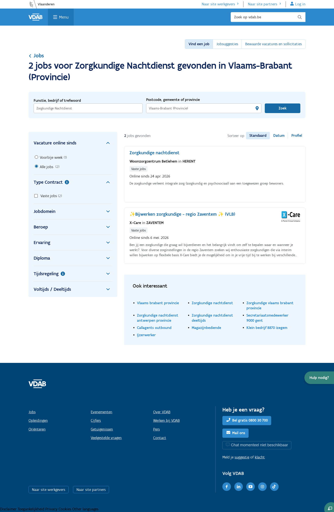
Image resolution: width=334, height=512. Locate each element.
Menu (64, 17)
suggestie (242, 457)
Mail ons (238, 433)
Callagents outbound (154, 327)
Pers (156, 429)
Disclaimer (9, 509)
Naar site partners (262, 4)
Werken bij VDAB (166, 420)
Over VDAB (161, 412)
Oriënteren (37, 429)
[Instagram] (262, 486)
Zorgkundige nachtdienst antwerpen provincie (157, 318)
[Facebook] (226, 486)
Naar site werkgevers (218, 4)
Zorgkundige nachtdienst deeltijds (212, 318)
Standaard (257, 135)
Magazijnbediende (206, 327)
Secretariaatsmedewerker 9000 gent (267, 318)
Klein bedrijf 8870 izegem (266, 327)
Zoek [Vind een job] (282, 108)
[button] (319, 377)
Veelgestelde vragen (106, 437)
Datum (279, 135)
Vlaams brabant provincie (158, 303)
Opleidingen (38, 420)
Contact (159, 437)
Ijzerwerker (146, 335)
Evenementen (101, 412)
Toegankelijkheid (31, 509)
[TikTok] (274, 486)
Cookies (65, 509)
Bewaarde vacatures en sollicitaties (273, 44)
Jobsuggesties (227, 44)
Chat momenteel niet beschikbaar (259, 445)
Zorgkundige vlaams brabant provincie (270, 305)
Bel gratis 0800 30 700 (250, 420)
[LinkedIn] (238, 486)
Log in (300, 4)
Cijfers (96, 420)
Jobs (36, 55)
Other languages (85, 509)
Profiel (296, 135)
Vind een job (199, 44)
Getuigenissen (102, 429)
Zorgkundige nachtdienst (212, 303)
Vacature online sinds (73, 143)
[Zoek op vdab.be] (268, 17)
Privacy (52, 509)
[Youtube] (250, 486)
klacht (260, 457)
